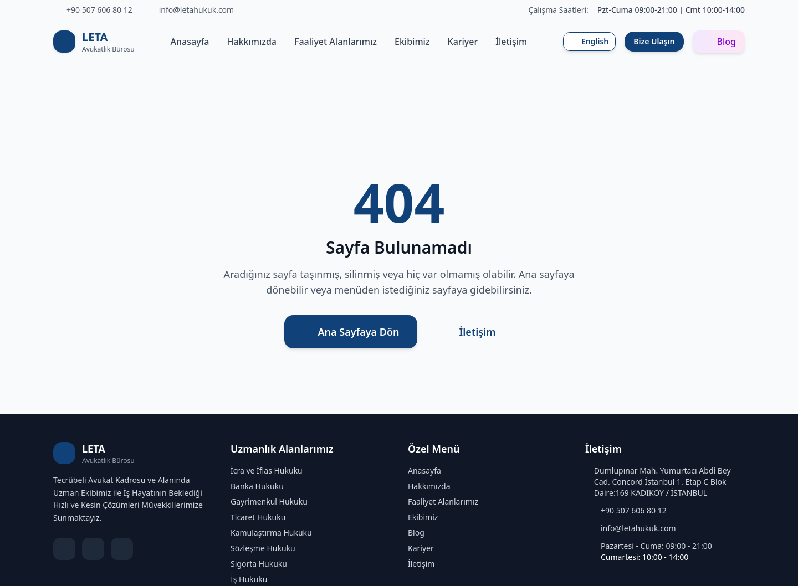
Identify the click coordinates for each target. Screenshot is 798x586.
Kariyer (463, 41)
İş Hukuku (249, 579)
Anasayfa (190, 41)
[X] (93, 549)
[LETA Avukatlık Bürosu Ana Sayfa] (94, 41)
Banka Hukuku (257, 486)
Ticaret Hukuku (258, 517)
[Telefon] (92, 10)
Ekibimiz (412, 41)
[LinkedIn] (64, 549)
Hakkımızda (252, 41)
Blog (719, 41)
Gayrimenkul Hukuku (269, 501)
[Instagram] (122, 549)
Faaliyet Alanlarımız (335, 41)
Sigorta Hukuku (259, 563)
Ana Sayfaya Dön (350, 331)
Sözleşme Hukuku (263, 548)
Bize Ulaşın (653, 41)
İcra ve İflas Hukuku (267, 470)
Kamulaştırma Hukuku (271, 532)
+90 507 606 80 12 (634, 510)
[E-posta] (190, 10)
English (589, 41)
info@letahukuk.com (638, 528)
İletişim (511, 41)
